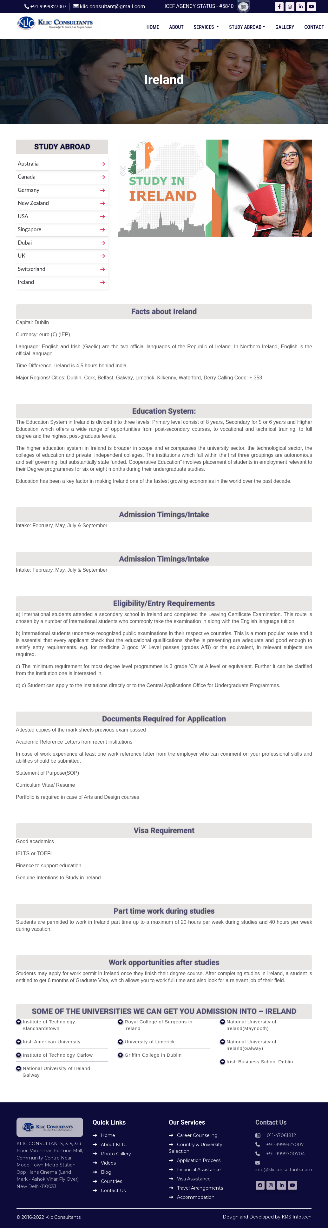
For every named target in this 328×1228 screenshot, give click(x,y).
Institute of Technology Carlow (58, 1055)
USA (23, 216)
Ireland (26, 282)
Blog (102, 1172)
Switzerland (31, 269)
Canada (27, 176)
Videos (104, 1163)
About (176, 27)
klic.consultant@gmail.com (112, 6)
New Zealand (33, 203)
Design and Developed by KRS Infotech (267, 1217)
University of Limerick (150, 1041)
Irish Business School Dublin (259, 1061)
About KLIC (110, 1144)
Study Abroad (245, 27)
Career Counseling (193, 1135)
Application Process (194, 1160)
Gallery (284, 27)
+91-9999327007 (48, 7)
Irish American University (52, 1041)
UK (21, 255)
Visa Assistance (190, 1179)
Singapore (29, 229)
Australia (28, 163)
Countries (107, 1181)
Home (153, 27)
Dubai (25, 242)
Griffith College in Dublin (153, 1055)
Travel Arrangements (196, 1188)
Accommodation (191, 1197)
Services (204, 27)
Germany (28, 190)
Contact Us (109, 1190)
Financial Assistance (195, 1169)
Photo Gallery (112, 1154)
